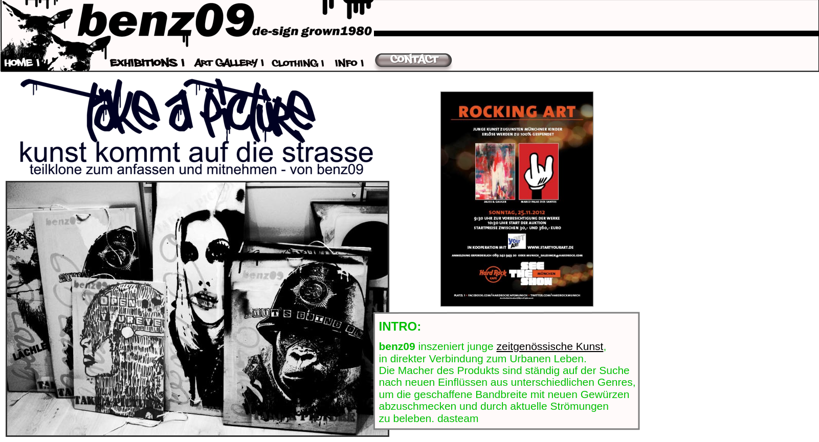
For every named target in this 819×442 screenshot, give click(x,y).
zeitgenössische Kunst (549, 346)
